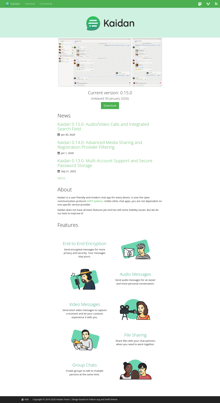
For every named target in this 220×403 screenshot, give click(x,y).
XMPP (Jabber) (95, 201)
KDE (25, 399)
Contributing (46, 3)
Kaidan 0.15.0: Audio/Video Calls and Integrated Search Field (103, 126)
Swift (107, 399)
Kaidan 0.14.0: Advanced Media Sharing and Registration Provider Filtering (100, 144)
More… (62, 178)
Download (30, 3)
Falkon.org (94, 399)
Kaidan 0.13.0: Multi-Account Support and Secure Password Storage (105, 163)
